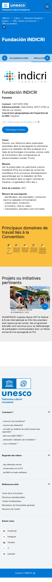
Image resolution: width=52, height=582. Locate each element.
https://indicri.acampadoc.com (23, 122)
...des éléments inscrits (12, 464)
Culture (17, 18)
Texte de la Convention (12, 493)
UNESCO (6, 18)
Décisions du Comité (11, 509)
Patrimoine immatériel (33, 18)
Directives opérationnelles (13, 497)
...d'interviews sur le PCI (12, 468)
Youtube (8, 542)
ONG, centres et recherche (25, 21)
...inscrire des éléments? (12, 425)
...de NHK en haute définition (14, 472)
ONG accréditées (41, 58)
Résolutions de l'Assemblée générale (18, 505)
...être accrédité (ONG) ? (12, 436)
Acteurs (5, 21)
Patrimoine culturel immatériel (16, 10)
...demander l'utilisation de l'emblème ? (19, 440)
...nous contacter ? (10, 444)
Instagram (9, 537)
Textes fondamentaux (11, 501)
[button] (4, 28)
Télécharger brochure (15, 130)
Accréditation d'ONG (19, 58)
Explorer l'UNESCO (25, 573)
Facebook (9, 531)
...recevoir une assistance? (13, 421)
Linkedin (8, 554)
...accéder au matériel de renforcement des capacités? (21, 430)
